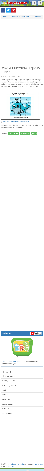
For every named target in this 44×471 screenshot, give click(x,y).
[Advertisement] (21, 42)
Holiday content (8, 381)
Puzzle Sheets (7, 404)
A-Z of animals (13, 133)
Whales (38, 16)
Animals (15, 16)
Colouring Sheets (9, 385)
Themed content (9, 376)
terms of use (37, 464)
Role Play (5, 409)
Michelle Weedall (17, 464)
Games (5, 395)
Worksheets (7, 413)
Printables (6, 399)
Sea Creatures (26, 16)
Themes (5, 16)
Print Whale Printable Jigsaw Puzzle (15, 122)
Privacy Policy (11, 466)
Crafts (4, 390)
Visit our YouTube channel (12, 361)
